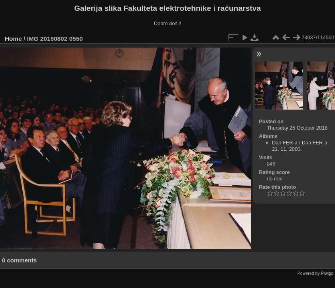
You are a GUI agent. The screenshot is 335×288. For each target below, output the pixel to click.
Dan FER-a (285, 143)
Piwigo (327, 273)
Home (13, 38)
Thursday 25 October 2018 (297, 128)
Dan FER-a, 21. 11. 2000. (300, 146)
